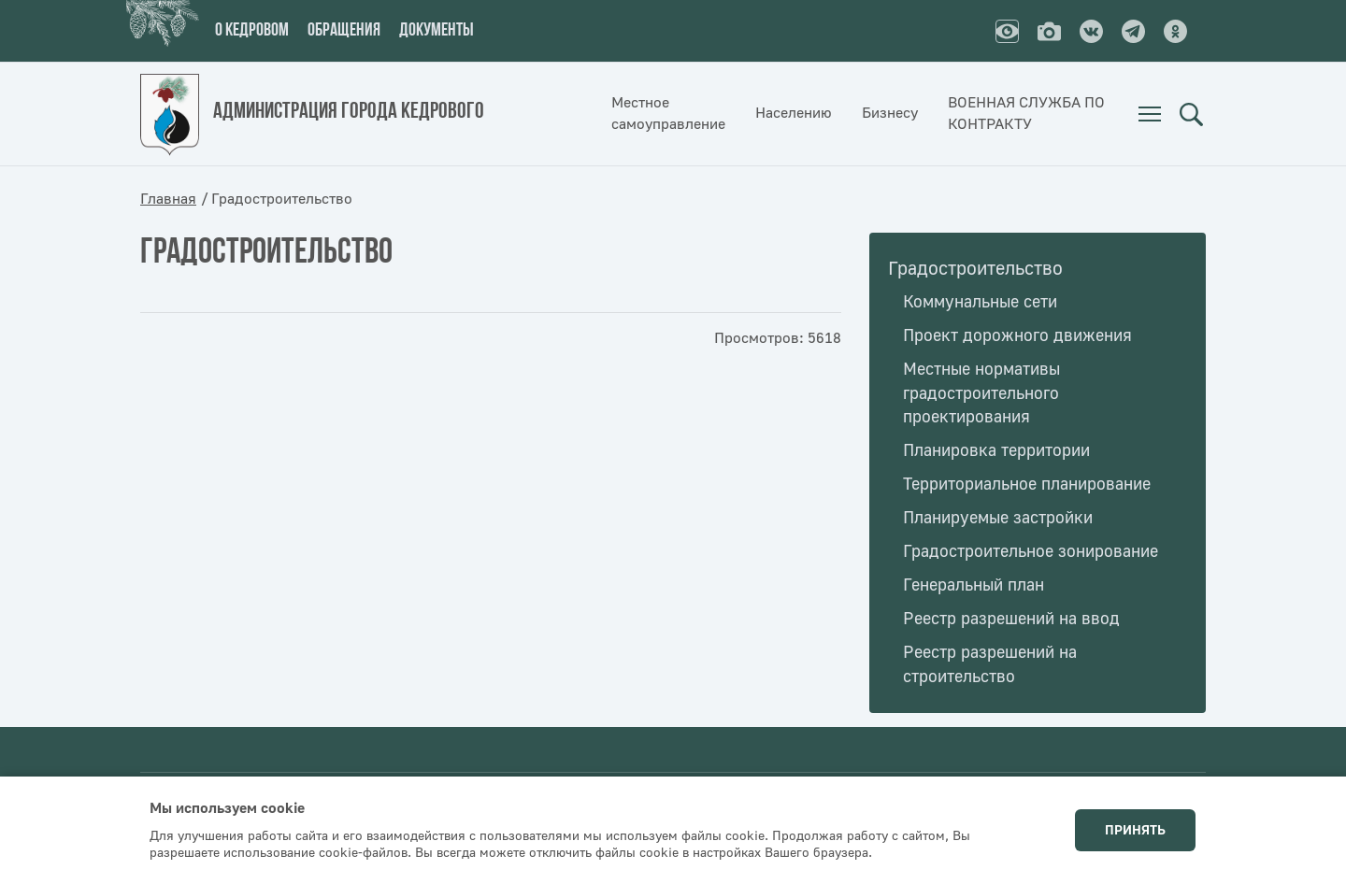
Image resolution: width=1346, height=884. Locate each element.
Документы (436, 30)
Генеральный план (973, 585)
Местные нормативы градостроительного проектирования (981, 394)
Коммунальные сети (980, 302)
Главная (168, 199)
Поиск (1191, 114)
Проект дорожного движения (1017, 336)
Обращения (344, 30)
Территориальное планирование (1027, 484)
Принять (1135, 830)
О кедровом (252, 30)
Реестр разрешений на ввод (1011, 619)
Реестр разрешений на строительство (990, 665)
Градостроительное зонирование (1030, 552)
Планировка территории (996, 451)
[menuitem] (1150, 114)
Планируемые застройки (998, 518)
